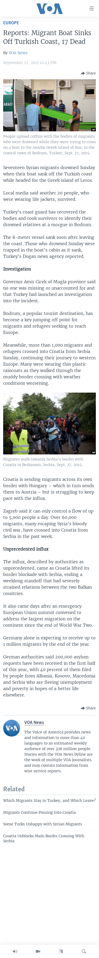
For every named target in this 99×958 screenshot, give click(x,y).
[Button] (88, 73)
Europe (11, 23)
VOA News (18, 52)
